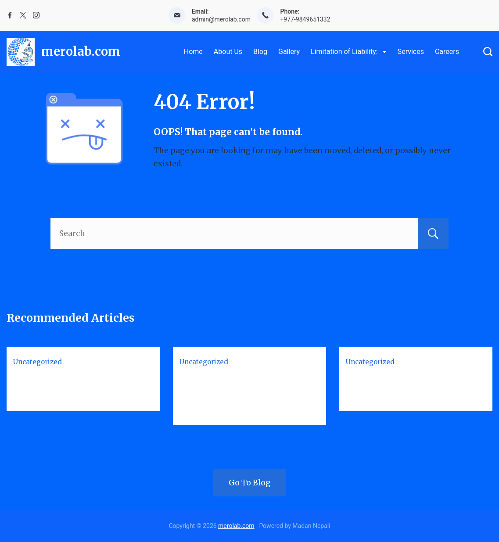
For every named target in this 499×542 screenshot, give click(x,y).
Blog (260, 51)
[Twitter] (23, 15)
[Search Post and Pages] (487, 51)
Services (411, 51)
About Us (228, 51)
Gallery (289, 51)
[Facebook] (10, 15)
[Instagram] (36, 15)
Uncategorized (37, 362)
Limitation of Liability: (349, 51)
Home (193, 51)
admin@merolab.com (221, 19)
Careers (447, 51)
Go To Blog (250, 482)
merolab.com (80, 51)
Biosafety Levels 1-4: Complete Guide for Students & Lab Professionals (247, 392)
